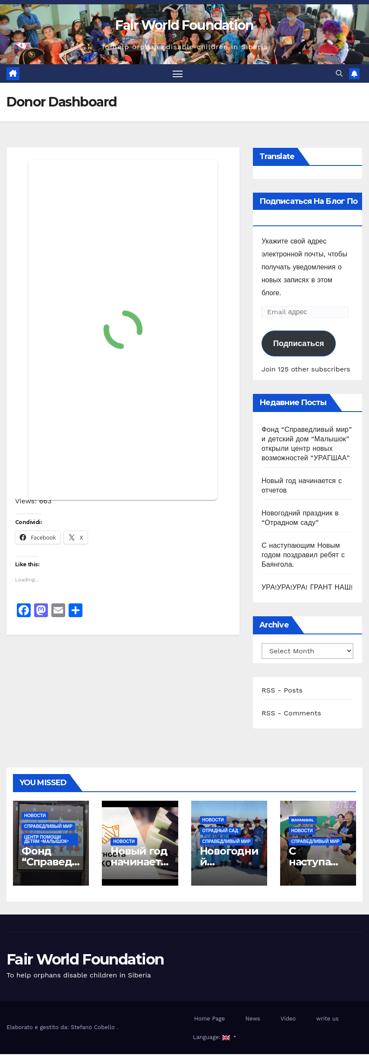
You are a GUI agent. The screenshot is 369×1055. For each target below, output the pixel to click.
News (252, 1019)
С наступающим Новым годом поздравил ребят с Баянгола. (303, 555)
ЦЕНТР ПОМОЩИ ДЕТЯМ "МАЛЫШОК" (46, 840)
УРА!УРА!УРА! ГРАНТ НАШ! (307, 588)
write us (327, 1019)
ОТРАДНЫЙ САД (220, 832)
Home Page (209, 1019)
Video (288, 1019)
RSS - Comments (291, 714)
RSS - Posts (282, 691)
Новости (35, 817)
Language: (211, 1038)
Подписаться (298, 344)
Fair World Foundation (184, 25)
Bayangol (302, 821)
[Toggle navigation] (177, 74)
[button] (339, 74)
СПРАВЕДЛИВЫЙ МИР (48, 827)
